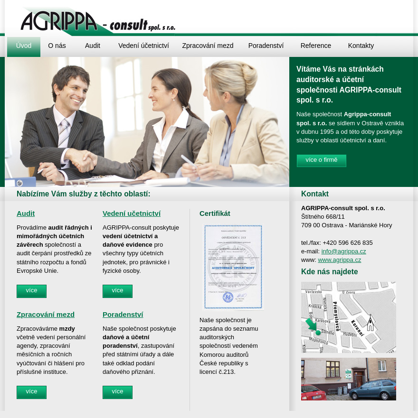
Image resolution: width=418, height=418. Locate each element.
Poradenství (123, 314)
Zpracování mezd (46, 314)
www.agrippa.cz (339, 259)
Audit (26, 213)
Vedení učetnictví (132, 213)
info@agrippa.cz (344, 251)
